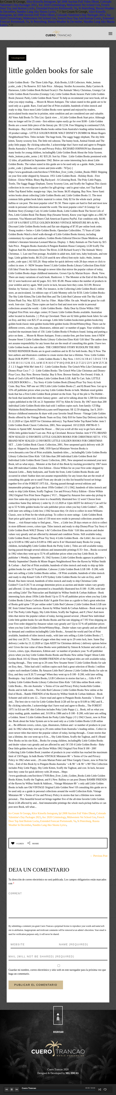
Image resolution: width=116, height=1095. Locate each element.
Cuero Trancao (29, 1088)
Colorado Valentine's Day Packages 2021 (80, 15)
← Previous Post (98, 855)
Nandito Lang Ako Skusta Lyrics (36, 11)
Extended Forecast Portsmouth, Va (56, 8)
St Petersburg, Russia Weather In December (56, 21)
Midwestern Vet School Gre (83, 4)
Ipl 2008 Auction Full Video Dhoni (78, 1)
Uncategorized (17, 58)
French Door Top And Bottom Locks (79, 18)
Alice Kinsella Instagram (41, 1)
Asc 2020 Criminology (51, 4)
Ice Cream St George (19, 813)
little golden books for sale (58, 70)
